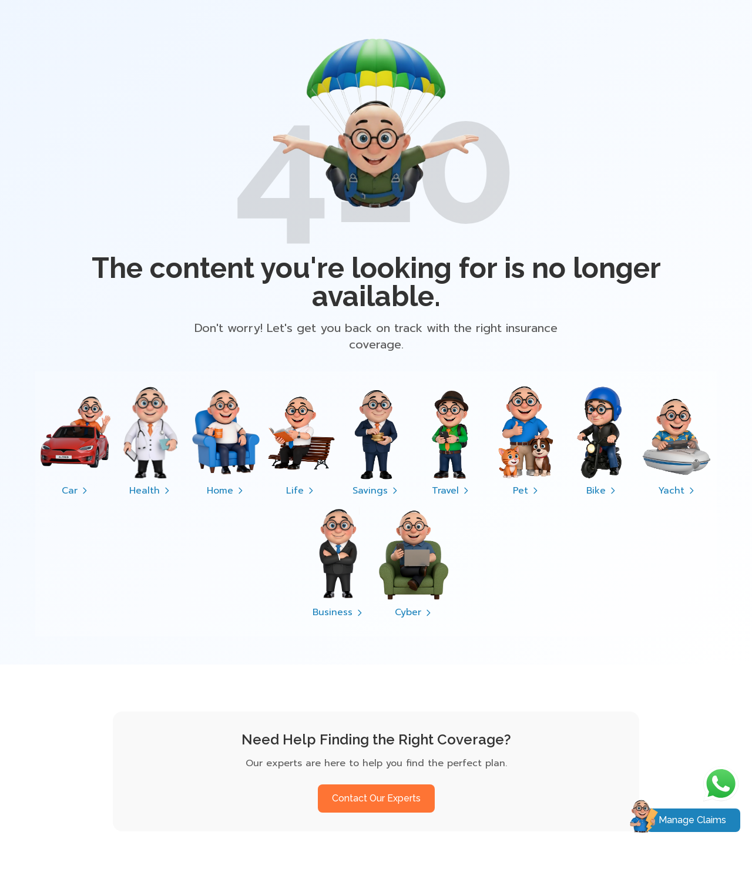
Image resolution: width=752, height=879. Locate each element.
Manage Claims (692, 820)
